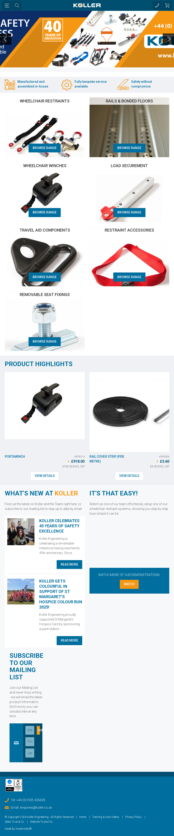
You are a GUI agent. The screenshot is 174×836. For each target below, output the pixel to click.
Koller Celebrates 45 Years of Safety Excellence (59, 525)
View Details (45, 476)
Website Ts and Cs (41, 821)
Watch (129, 584)
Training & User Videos (105, 817)
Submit (39, 730)
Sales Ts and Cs (14, 821)
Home (82, 817)
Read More (69, 564)
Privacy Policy (133, 817)
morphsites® (24, 828)
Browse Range (45, 148)
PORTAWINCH (15, 456)
